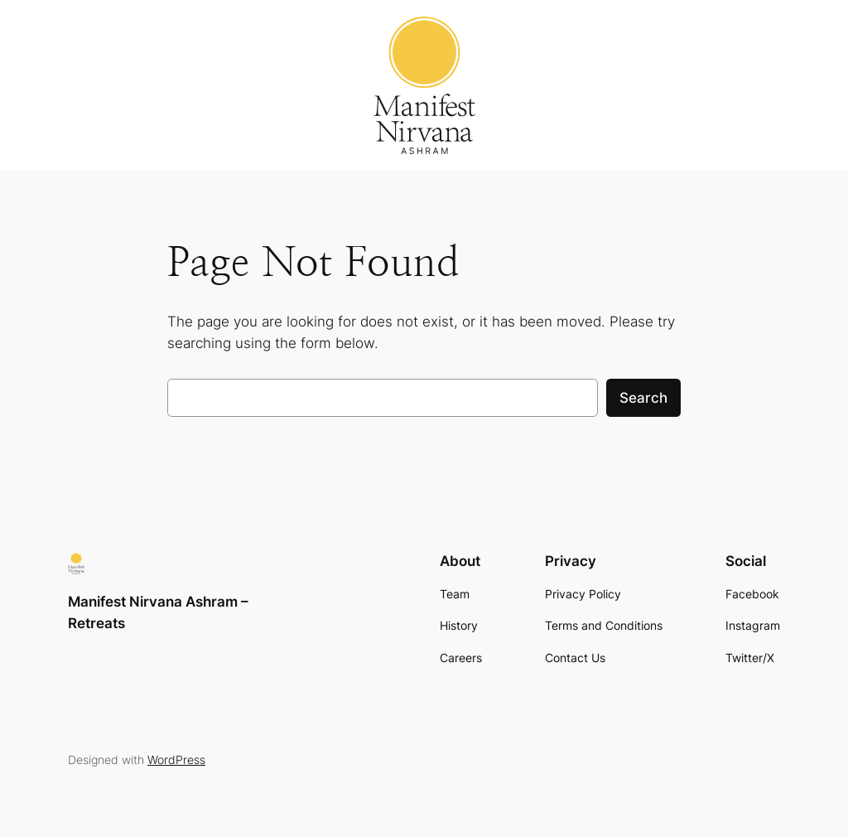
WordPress (176, 759)
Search (643, 397)
